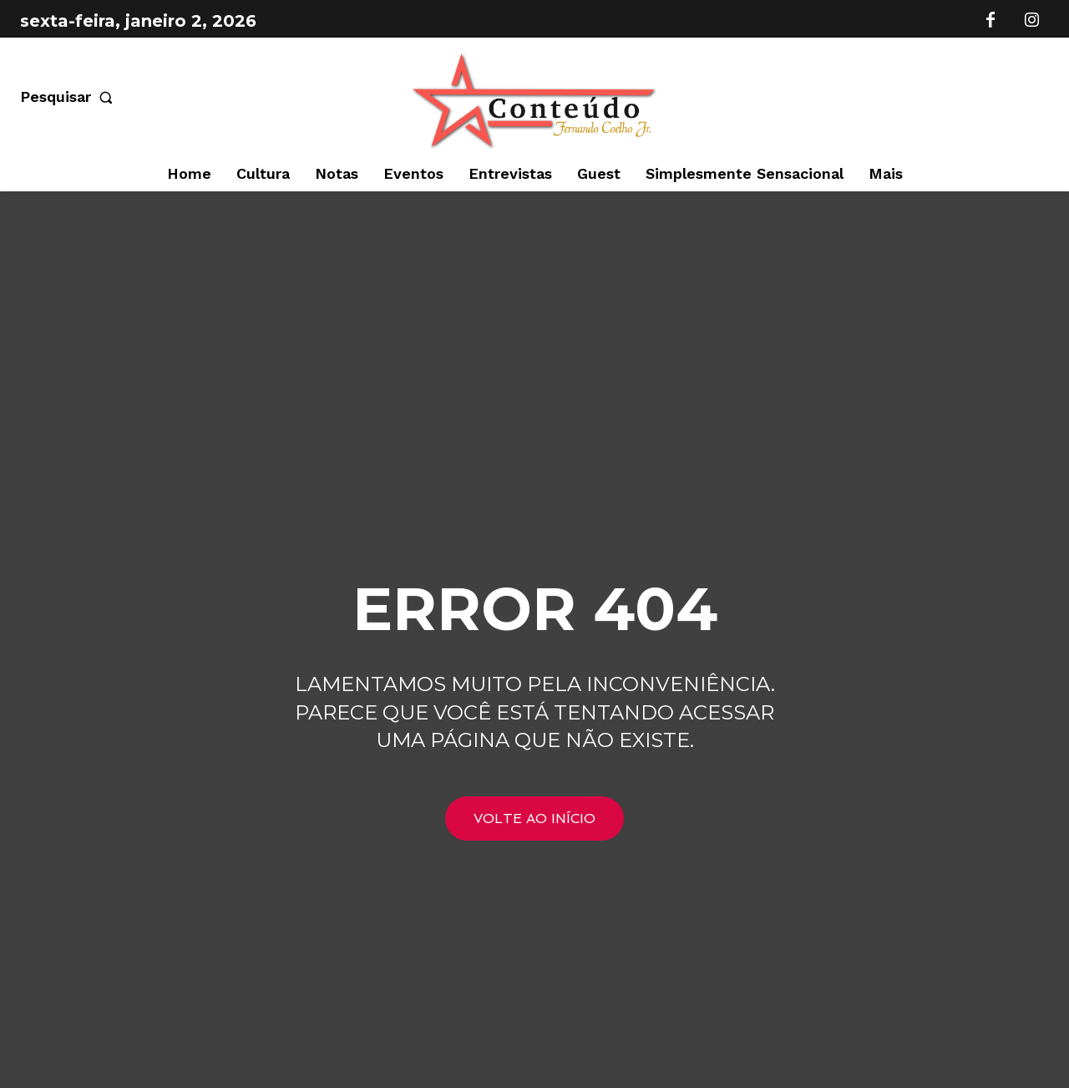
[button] (69, 96)
